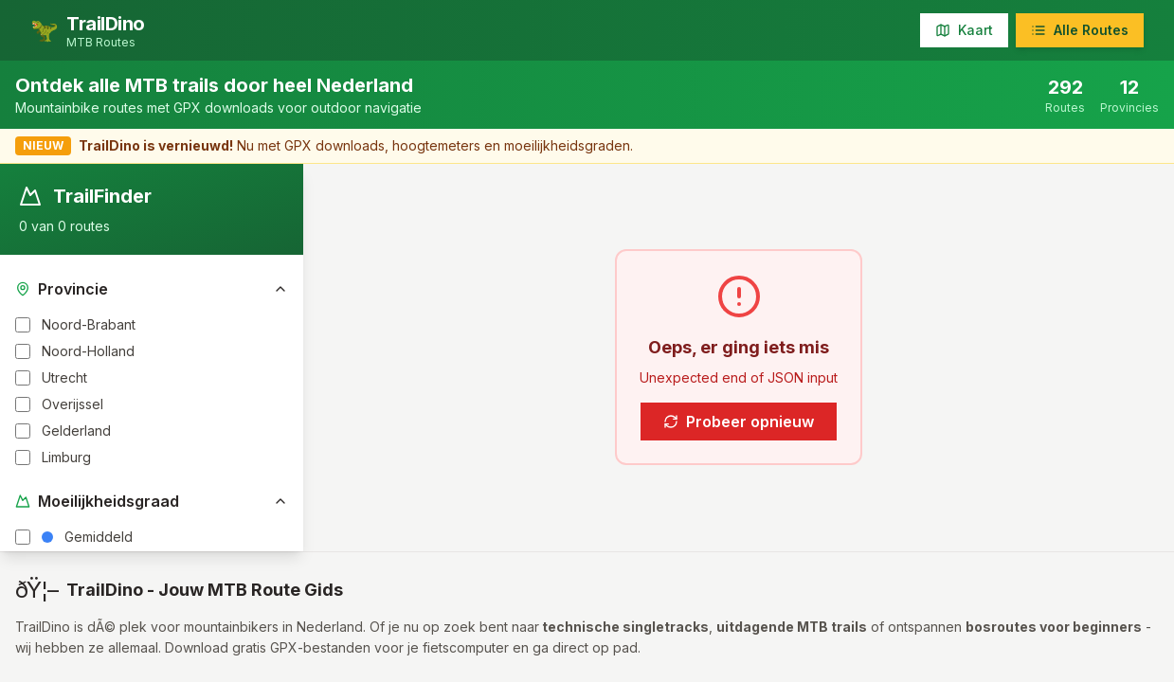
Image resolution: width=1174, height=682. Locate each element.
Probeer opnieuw (738, 421)
